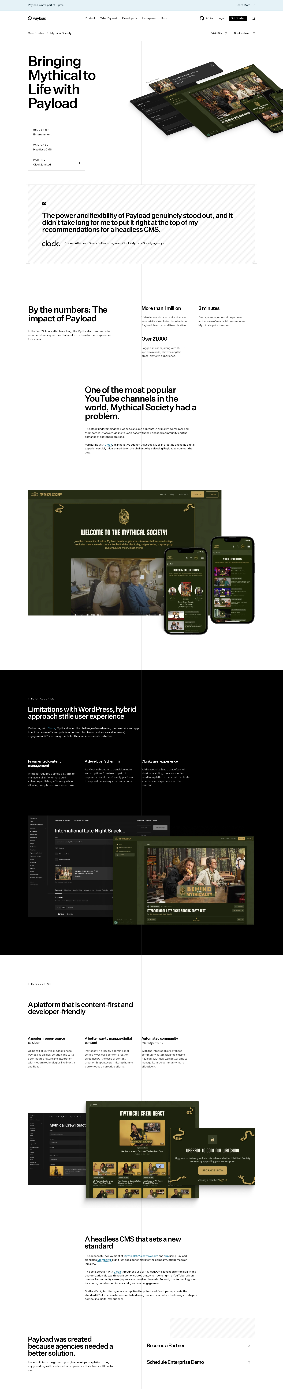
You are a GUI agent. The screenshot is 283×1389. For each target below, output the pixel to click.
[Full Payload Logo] (37, 18)
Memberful (104, 1260)
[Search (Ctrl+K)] (253, 18)
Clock (108, 445)
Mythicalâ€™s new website (141, 1256)
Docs (164, 18)
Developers (129, 18)
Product (90, 18)
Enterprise (149, 18)
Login (221, 18)
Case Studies (36, 33)
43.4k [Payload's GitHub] (206, 18)
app (166, 1256)
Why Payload (108, 18)
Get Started (238, 18)
